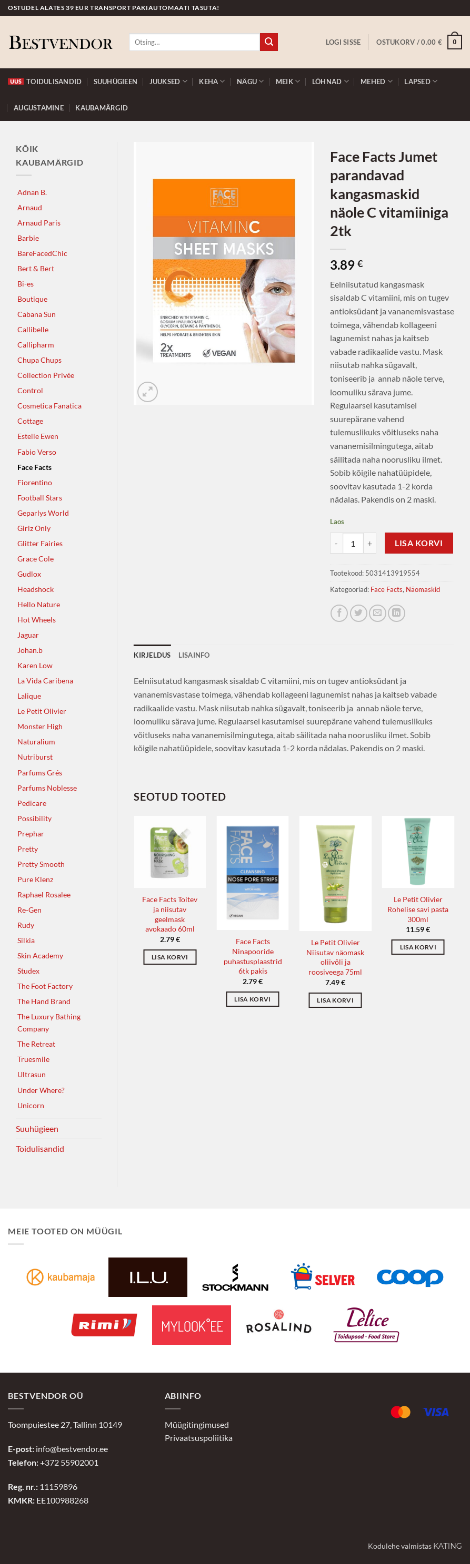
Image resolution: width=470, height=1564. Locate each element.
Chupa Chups (39, 359)
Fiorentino (34, 482)
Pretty (27, 848)
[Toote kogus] (353, 543)
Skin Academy (40, 955)
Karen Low (35, 665)
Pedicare (31, 803)
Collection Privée (45, 375)
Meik (288, 81)
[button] (343, 42)
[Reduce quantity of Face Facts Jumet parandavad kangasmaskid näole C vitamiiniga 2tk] (336, 543)
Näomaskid (423, 589)
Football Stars (39, 497)
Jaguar (28, 634)
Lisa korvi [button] (170, 957)
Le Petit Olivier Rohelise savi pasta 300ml (417, 909)
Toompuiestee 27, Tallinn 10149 (65, 1424)
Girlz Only (34, 528)
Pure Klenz (35, 879)
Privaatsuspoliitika (199, 1438)
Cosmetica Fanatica (49, 405)
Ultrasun (31, 1074)
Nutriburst (35, 756)
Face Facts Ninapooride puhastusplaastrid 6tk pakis (253, 956)
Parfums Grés (39, 772)
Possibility (34, 818)
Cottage (30, 420)
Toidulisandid (45, 81)
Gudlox (29, 573)
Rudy (25, 925)
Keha (212, 81)
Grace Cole (35, 558)
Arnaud (29, 207)
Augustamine (39, 108)
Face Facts (34, 467)
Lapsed (420, 81)
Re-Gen (29, 909)
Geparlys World (43, 512)
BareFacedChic (42, 253)
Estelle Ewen (37, 436)
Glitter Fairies (40, 543)
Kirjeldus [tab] (152, 655)
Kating (447, 1546)
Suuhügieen (116, 81)
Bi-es (25, 283)
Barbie (28, 237)
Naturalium (36, 741)
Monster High (40, 726)
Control (30, 390)
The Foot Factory (45, 986)
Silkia (26, 940)
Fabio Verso (36, 451)
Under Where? (41, 1090)
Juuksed (168, 81)
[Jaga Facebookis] (339, 613)
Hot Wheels (36, 619)
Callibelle (32, 329)
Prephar (30, 833)
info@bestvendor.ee (72, 1449)
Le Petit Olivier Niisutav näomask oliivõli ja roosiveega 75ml (335, 957)
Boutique (32, 298)
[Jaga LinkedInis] (396, 613)
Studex (28, 970)
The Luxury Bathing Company (49, 1022)
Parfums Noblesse (47, 787)
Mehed (377, 81)
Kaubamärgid (101, 108)
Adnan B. (32, 192)
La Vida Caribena (45, 680)
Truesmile (33, 1059)
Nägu (250, 81)
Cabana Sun (36, 314)
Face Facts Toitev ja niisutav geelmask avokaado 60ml (169, 914)
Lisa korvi (419, 543)
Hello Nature (38, 604)
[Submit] (269, 42)
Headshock (35, 589)
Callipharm (35, 344)
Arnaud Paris (39, 222)
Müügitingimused (197, 1424)
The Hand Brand (44, 1001)
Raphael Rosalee (44, 894)
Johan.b (30, 650)
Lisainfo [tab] (194, 655)
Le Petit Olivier (41, 711)
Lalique (29, 695)
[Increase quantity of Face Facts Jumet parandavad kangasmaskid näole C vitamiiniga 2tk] (370, 543)
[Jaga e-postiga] (377, 613)
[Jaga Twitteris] (358, 613)
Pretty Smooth (41, 864)
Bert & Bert (35, 268)
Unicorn (30, 1105)
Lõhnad (330, 81)
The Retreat (36, 1043)
